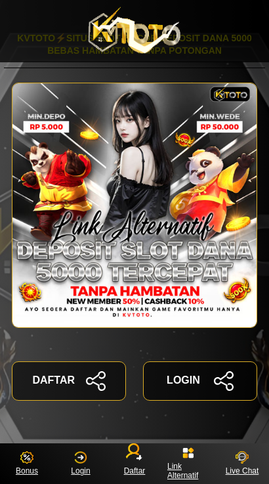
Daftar (135, 461)
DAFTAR (68, 381)
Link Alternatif (182, 463)
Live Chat (242, 463)
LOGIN (200, 381)
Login (80, 463)
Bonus (27, 463)
